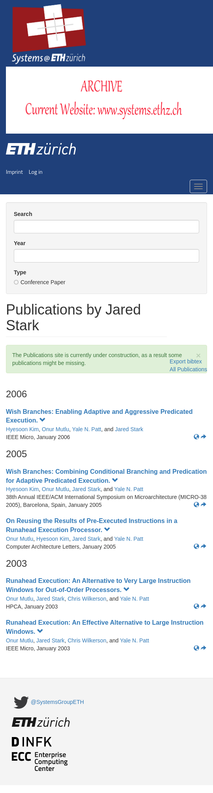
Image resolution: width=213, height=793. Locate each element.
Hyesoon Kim (22, 429)
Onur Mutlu (55, 429)
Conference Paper (39, 282)
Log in (36, 172)
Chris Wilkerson (86, 599)
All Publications (188, 369)
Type (20, 272)
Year (20, 243)
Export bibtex (186, 361)
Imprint (14, 172)
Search (23, 214)
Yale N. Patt (86, 429)
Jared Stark (129, 429)
